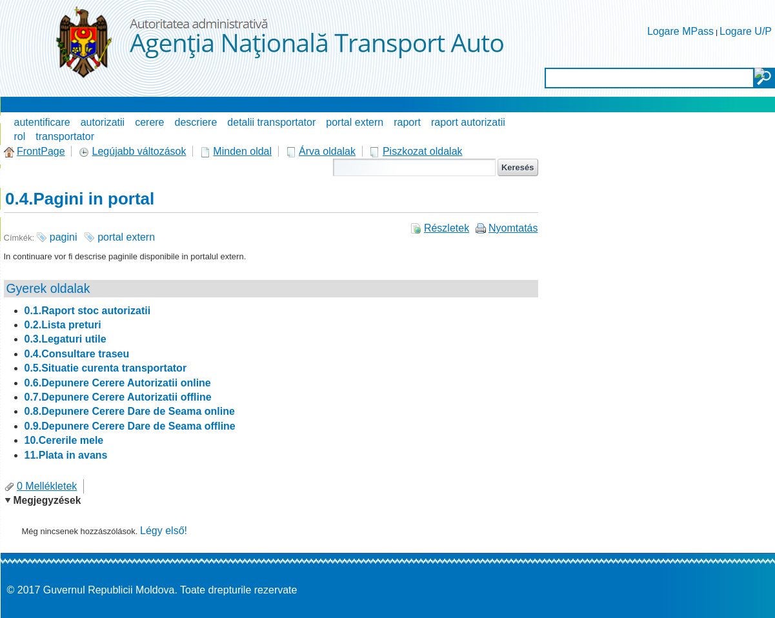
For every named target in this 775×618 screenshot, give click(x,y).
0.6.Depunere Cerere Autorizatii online (118, 382)
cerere (149, 122)
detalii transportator (271, 122)
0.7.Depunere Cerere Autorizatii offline (118, 397)
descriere (196, 122)
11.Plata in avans (66, 455)
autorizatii (103, 122)
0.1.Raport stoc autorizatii (88, 310)
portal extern (354, 122)
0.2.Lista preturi (63, 324)
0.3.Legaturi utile (65, 339)
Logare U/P (746, 31)
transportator (64, 136)
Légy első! (163, 530)
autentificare (42, 122)
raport (407, 122)
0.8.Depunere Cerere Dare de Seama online (130, 411)
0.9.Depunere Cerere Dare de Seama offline (130, 426)
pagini (63, 237)
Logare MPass (680, 31)
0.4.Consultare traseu (77, 353)
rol (20, 136)
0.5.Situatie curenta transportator (106, 368)
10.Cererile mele (64, 440)
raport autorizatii (468, 122)
